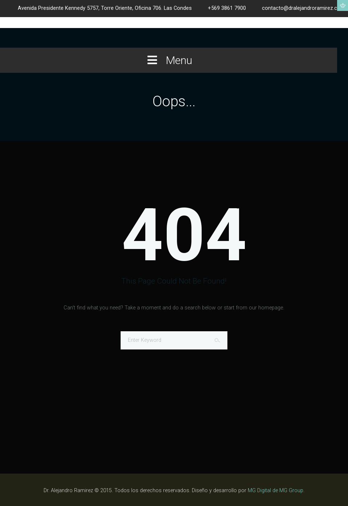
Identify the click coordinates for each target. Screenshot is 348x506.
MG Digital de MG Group (275, 490)
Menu (168, 60)
